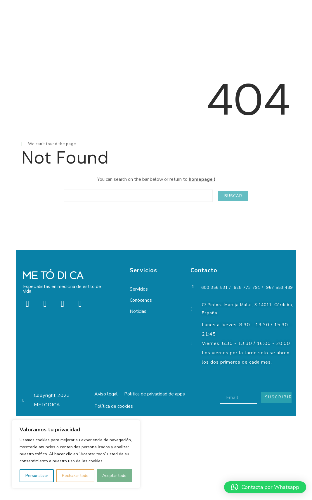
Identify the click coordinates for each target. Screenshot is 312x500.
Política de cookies (115, 407)
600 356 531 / (216, 287)
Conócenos (141, 300)
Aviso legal (107, 394)
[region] (76, 454)
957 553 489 (279, 287)
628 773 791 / (248, 287)
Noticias (138, 311)
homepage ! (202, 179)
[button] (265, 487)
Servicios (139, 289)
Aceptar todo (114, 475)
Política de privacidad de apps (158, 394)
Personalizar (36, 475)
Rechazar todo (75, 475)
